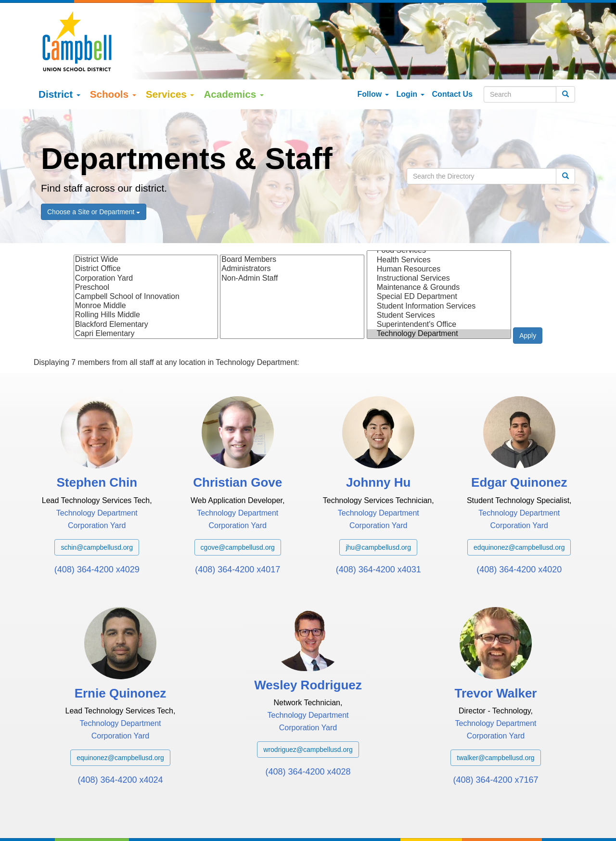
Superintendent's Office (439, 290)
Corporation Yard (146, 244)
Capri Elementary (146, 299)
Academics (234, 60)
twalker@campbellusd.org (495, 724)
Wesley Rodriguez (307, 651)
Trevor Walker (495, 659)
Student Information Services (439, 272)
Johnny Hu (378, 449)
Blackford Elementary (146, 290)
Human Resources (439, 235)
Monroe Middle (146, 272)
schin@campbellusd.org (97, 513)
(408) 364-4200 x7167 (495, 746)
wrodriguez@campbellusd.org (307, 716)
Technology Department (439, 300)
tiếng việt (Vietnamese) (171, 821)
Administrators (292, 235)
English (59, 821)
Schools (113, 60)
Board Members (292, 226)
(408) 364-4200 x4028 (307, 738)
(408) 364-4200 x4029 (97, 535)
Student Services (439, 281)
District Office (146, 235)
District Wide (146, 226)
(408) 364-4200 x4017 (237, 535)
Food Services (439, 216)
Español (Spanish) (103, 821)
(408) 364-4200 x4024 (120, 746)
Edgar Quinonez (519, 449)
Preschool (146, 253)
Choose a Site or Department (93, 178)
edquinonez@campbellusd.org (519, 513)
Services (170, 60)
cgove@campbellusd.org (238, 513)
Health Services (439, 226)
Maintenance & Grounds (439, 254)
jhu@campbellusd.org (378, 513)
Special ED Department (439, 263)
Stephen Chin (96, 449)
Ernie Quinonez (121, 659)
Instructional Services (439, 244)
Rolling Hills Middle (146, 281)
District (59, 60)
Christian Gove (237, 449)
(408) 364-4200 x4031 (378, 535)
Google (110, 811)
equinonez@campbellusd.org (120, 724)
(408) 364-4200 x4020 (519, 535)
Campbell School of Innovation (146, 263)
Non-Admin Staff (292, 244)
